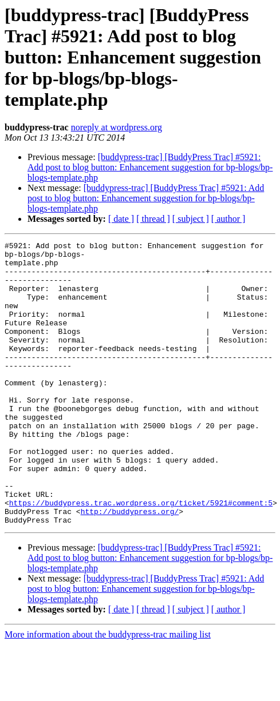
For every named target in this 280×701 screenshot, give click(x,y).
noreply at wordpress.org (116, 127)
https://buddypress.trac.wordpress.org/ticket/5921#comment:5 (141, 556)
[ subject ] (190, 219)
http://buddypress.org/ (130, 566)
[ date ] (121, 219)
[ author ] (228, 219)
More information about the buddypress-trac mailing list (108, 691)
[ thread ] (153, 219)
